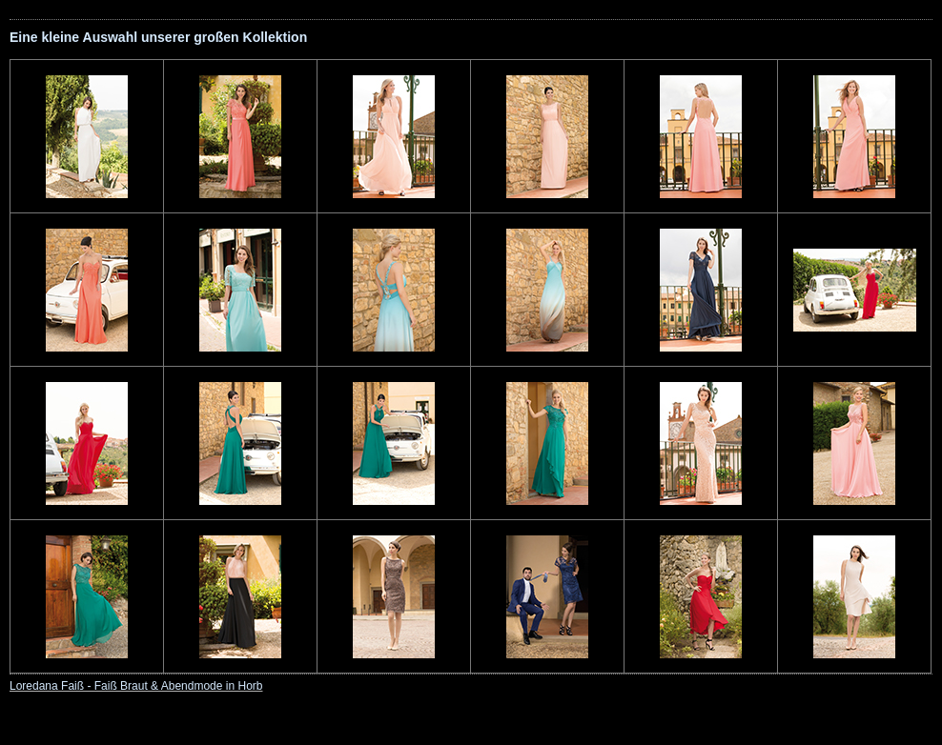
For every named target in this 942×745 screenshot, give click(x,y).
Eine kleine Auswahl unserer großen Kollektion (158, 37)
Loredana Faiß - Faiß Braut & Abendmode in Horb (136, 686)
